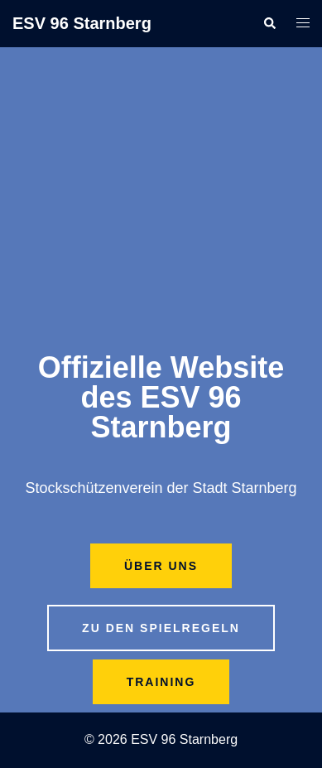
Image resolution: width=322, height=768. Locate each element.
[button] (269, 23)
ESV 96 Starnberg (81, 23)
